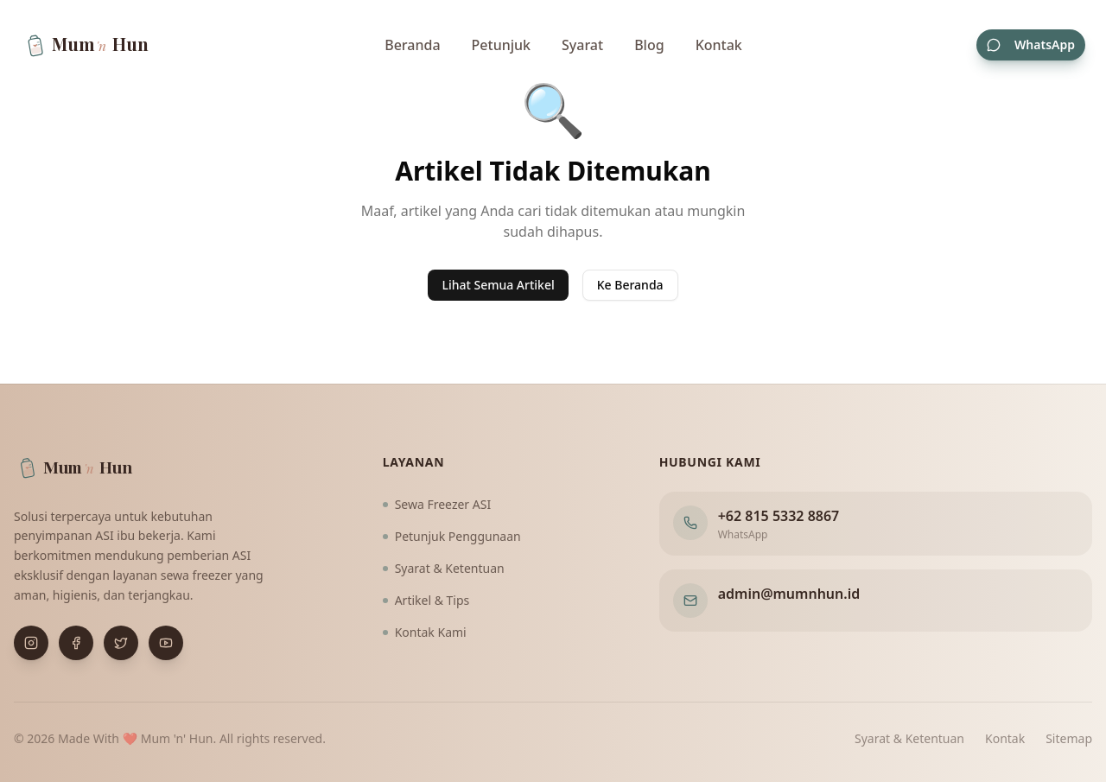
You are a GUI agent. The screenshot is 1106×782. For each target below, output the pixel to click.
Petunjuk (501, 44)
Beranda (412, 44)
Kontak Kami (425, 632)
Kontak (719, 44)
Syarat (582, 44)
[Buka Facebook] (76, 643)
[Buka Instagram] (31, 643)
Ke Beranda (630, 285)
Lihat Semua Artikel (498, 285)
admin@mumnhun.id (789, 593)
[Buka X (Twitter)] (121, 643)
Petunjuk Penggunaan (452, 536)
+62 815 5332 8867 (779, 515)
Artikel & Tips (426, 600)
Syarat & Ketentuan (444, 568)
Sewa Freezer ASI (437, 504)
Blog (649, 44)
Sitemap (1069, 738)
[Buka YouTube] (166, 643)
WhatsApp (1031, 44)
